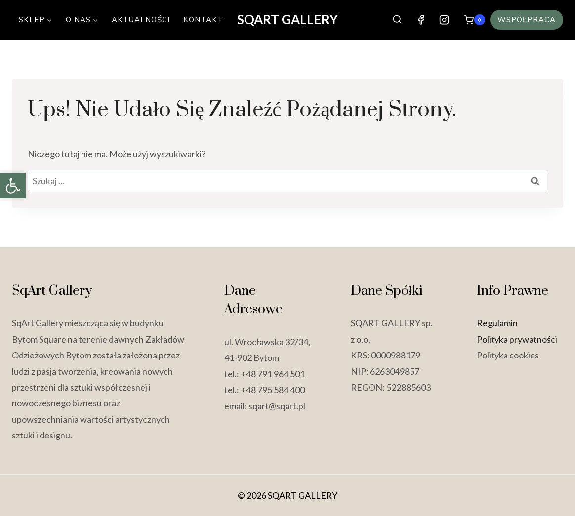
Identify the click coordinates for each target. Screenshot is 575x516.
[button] (13, 185)
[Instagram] (444, 20)
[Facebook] (421, 20)
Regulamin (497, 323)
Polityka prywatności (517, 339)
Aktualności (141, 19)
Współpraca (526, 19)
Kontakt (203, 19)
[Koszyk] (474, 19)
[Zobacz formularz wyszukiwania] (397, 19)
